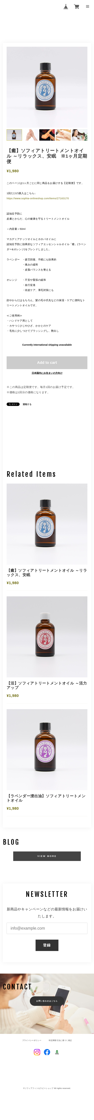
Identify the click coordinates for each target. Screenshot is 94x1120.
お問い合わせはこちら (47, 1001)
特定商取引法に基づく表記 (60, 1040)
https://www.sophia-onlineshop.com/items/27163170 (38, 198)
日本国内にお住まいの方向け (47, 373)
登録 (47, 945)
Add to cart (47, 362)
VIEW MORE (47, 856)
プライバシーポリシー (31, 1040)
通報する (27, 404)
